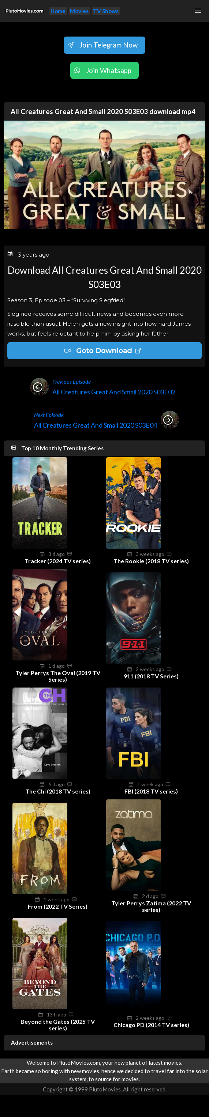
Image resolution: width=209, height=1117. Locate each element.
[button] (198, 11)
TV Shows (106, 11)
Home (58, 11)
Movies (79, 11)
